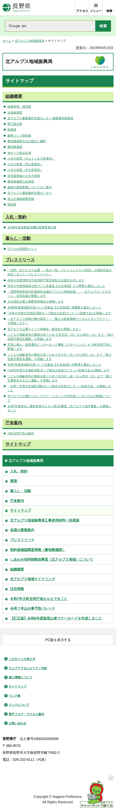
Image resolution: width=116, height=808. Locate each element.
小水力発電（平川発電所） (25, 170)
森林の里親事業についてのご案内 (29, 187)
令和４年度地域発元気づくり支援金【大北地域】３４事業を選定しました (56, 286)
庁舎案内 (13, 423)
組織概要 (13, 96)
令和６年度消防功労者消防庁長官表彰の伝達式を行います (45, 280)
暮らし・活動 (18, 238)
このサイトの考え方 (22, 659)
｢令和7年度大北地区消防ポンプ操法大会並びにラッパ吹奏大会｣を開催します (58, 370)
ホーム (6, 41)
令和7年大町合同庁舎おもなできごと (38, 599)
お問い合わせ (17, 723)
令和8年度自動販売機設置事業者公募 (32, 227)
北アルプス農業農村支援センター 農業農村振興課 (40, 118)
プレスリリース (20, 260)
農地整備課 (14, 147)
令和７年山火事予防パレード (32, 608)
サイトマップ (18, 444)
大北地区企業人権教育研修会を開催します (35, 301)
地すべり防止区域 (19, 153)
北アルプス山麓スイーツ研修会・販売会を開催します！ (44, 329)
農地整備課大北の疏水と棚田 (26, 141)
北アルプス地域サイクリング (32, 579)
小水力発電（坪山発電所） (25, 164)
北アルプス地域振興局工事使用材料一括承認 (44, 520)
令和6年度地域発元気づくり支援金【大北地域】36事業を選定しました (54, 307)
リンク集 (14, 695)
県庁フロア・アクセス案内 (26, 714)
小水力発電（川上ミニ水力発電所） (31, 158)
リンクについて (19, 705)
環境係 (11, 204)
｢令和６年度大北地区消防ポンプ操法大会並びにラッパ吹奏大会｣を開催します (59, 313)
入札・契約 (15, 217)
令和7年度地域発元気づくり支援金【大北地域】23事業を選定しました (54, 364)
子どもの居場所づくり (22, 249)
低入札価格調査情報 (20, 199)
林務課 (11, 129)
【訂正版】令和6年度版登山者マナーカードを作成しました (56, 618)
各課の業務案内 (22, 530)
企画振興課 (14, 112)
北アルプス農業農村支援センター (29, 193)
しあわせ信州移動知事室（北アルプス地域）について (51, 559)
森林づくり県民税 (19, 135)
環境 (13, 481)
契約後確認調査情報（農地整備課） (37, 550)
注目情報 (17, 589)
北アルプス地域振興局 (29, 41)
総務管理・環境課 (19, 106)
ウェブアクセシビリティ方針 (28, 668)
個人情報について (20, 677)
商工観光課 (14, 124)
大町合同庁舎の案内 (20, 433)
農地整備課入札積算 (20, 181)
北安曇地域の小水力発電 (23, 176)
